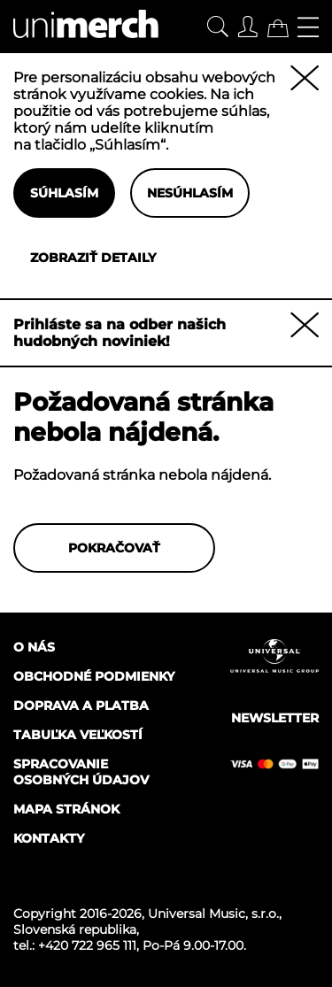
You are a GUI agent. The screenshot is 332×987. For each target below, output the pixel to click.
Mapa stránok (66, 809)
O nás (34, 647)
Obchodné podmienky (93, 676)
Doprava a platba (81, 705)
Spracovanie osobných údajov (81, 772)
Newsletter (275, 718)
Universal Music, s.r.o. (213, 913)
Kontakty (48, 838)
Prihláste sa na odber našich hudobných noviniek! (119, 333)
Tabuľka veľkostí (78, 735)
